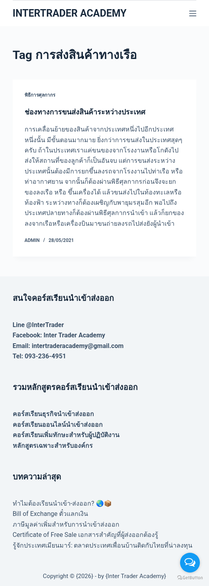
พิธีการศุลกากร (40, 95)
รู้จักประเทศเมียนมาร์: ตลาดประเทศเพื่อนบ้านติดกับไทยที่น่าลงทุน (103, 545)
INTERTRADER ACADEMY (70, 13)
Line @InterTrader (38, 325)
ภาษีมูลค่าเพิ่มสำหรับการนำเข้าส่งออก (66, 524)
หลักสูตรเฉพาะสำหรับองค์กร (53, 445)
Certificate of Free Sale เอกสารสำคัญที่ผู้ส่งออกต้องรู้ (86, 534)
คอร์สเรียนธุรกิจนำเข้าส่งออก (53, 414)
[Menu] (192, 13)
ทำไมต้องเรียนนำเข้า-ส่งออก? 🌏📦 (62, 503)
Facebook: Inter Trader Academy (59, 335)
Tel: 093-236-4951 (39, 356)
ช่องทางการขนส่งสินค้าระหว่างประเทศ (85, 112)
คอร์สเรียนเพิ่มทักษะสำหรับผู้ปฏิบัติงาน (66, 435)
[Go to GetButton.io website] (190, 577)
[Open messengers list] (190, 563)
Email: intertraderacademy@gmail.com (68, 346)
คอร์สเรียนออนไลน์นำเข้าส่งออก (58, 424)
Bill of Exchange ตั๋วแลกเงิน (50, 514)
